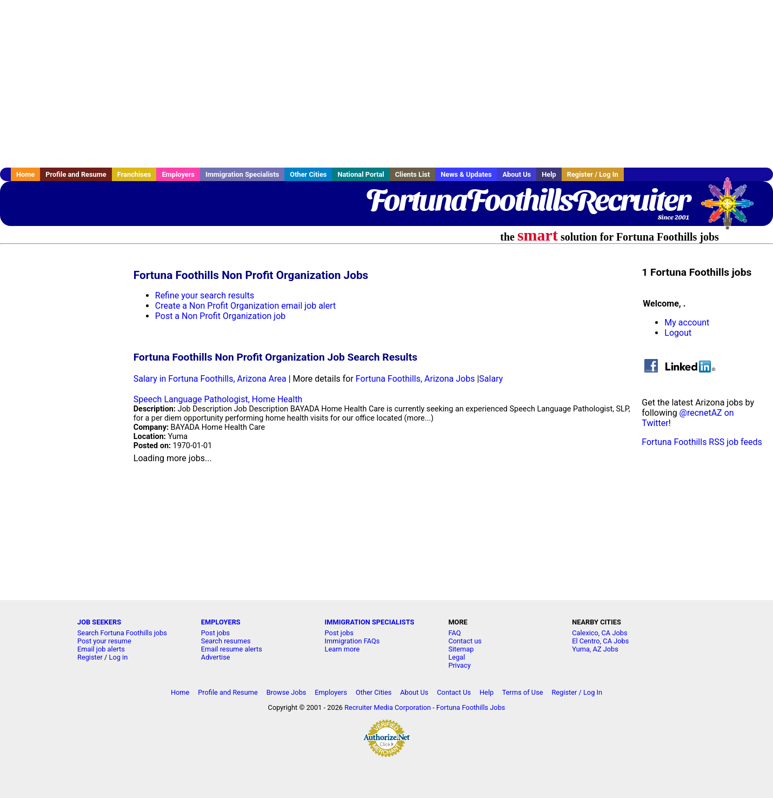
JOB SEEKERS (99, 622)
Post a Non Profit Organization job (220, 316)
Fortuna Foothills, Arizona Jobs (415, 379)
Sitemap (461, 649)
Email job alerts (101, 649)
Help (549, 174)
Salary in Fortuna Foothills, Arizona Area (210, 379)
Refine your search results (204, 295)
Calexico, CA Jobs (599, 633)
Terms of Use (522, 692)
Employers (178, 174)
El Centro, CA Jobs (600, 641)
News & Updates (466, 174)
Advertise (215, 657)
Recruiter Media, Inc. (732, 209)
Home (25, 174)
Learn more (342, 649)
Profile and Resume (75, 174)
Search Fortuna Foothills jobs (122, 633)
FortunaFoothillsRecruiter (527, 200)
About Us (516, 174)
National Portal (360, 174)
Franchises (134, 174)
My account (686, 322)
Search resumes (226, 641)
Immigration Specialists (242, 174)
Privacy (459, 665)
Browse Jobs (286, 692)
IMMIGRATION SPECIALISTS (370, 622)
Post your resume (104, 641)
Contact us (465, 641)
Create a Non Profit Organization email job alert (245, 306)
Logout (677, 333)
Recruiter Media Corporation (387, 707)
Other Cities (308, 174)
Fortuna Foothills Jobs (470, 707)
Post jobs (215, 633)
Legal (456, 657)
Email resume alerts (231, 649)
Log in (118, 657)
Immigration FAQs (352, 641)
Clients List (412, 174)
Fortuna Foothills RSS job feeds (702, 442)
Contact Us (454, 692)
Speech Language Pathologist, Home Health (218, 399)
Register (90, 657)
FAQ (454, 633)
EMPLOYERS (221, 622)
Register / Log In (592, 174)
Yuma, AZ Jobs (595, 649)
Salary (491, 379)
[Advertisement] (386, 83)
